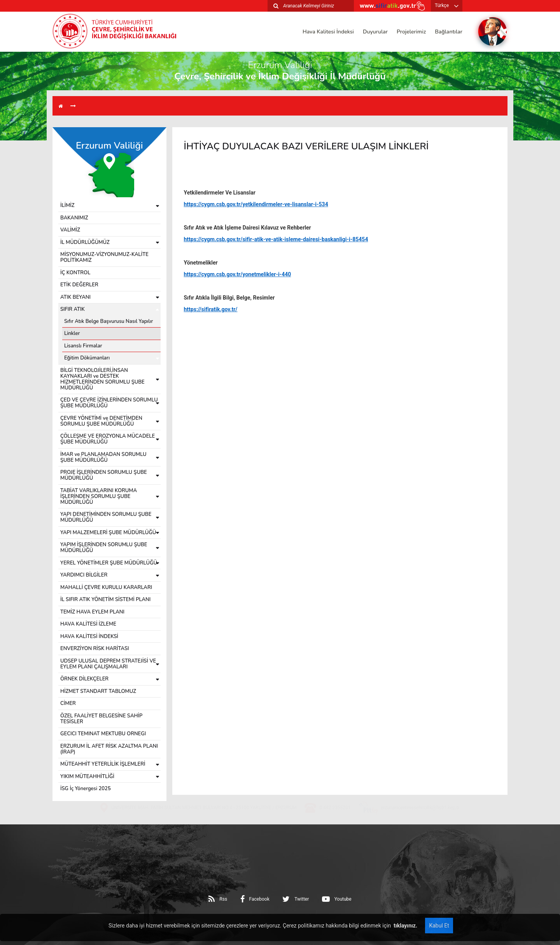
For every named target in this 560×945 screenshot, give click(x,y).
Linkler (72, 333)
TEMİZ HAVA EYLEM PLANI (92, 611)
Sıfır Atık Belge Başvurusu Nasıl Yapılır (108, 321)
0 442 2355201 (334, 828)
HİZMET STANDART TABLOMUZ (98, 691)
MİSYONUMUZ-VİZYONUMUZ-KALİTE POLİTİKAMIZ (104, 257)
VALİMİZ (70, 229)
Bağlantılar (448, 31)
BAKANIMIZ (74, 217)
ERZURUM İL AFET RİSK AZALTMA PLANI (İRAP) (109, 749)
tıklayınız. (404, 925)
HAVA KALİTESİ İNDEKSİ (89, 636)
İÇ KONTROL (75, 272)
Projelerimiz (411, 31)
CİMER (68, 703)
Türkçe (442, 5)
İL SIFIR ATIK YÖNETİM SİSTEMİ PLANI (105, 599)
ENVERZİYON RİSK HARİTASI (94, 648)
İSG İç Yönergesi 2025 (85, 788)
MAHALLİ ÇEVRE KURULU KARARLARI (106, 587)
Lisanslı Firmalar (83, 345)
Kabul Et (439, 925)
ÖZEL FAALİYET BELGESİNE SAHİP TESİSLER (101, 718)
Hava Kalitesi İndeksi (328, 31)
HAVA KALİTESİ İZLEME (88, 624)
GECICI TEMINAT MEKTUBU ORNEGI (103, 733)
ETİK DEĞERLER (79, 284)
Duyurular (375, 31)
